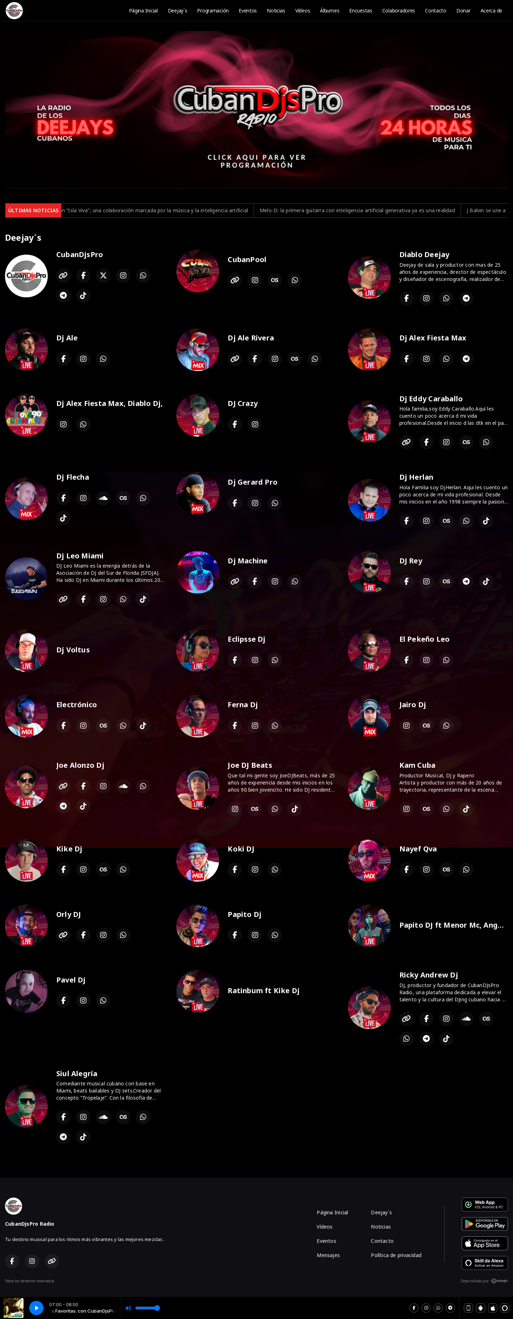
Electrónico (76, 704)
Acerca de (491, 10)
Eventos (248, 10)
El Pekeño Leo (424, 639)
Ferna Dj (243, 704)
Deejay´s (177, 10)
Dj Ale (67, 338)
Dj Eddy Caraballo (431, 398)
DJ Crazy (243, 403)
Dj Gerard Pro (253, 482)
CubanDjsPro (79, 254)
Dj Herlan (416, 477)
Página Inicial (143, 10)
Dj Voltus (73, 650)
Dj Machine (248, 560)
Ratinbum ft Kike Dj (264, 990)
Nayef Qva (418, 849)
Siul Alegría (77, 1073)
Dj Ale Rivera (251, 338)
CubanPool (247, 259)
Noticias (276, 10)
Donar (463, 10)
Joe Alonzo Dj (80, 765)
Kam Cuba (417, 765)
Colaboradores (398, 10)
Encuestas (360, 10)
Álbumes (329, 10)
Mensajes (328, 1255)
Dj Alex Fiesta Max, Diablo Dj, (109, 403)
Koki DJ (241, 849)
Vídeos (302, 10)
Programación (213, 10)
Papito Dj (244, 914)
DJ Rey (410, 560)
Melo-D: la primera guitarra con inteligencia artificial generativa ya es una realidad (391, 210)
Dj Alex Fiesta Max (433, 338)
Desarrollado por (484, 1280)
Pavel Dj (71, 980)
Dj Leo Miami (80, 556)
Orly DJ (68, 914)
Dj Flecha (72, 477)
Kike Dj (69, 849)
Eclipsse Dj (246, 639)
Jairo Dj (412, 704)
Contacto (435, 10)
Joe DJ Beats (250, 765)
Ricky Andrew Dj (428, 975)
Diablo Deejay (424, 254)
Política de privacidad (396, 1255)
